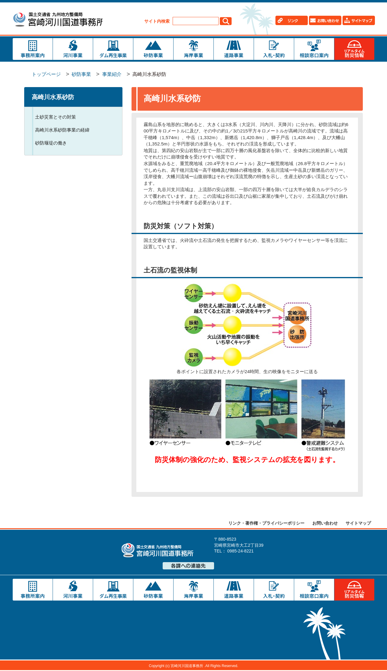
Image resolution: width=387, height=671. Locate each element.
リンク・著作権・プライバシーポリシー (266, 523)
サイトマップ (358, 523)
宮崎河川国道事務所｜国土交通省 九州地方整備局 (58, 20)
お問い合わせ (325, 523)
